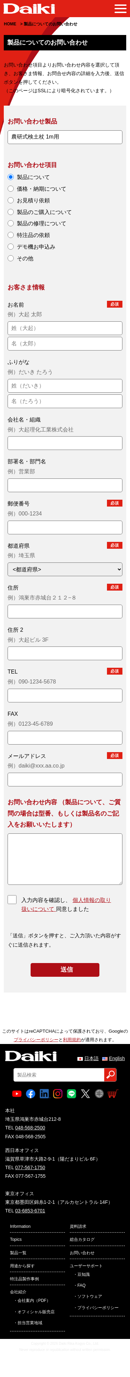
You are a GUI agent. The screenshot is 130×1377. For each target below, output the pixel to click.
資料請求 (78, 1226)
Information (20, 1226)
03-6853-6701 (30, 1210)
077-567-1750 (30, 1167)
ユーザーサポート (86, 1265)
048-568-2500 (30, 1127)
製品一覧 (18, 1252)
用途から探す (22, 1265)
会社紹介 (18, 1292)
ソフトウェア (89, 1296)
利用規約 (72, 1039)
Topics (16, 1239)
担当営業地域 (30, 1322)
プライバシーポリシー (36, 1039)
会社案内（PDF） (34, 1300)
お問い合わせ (82, 1252)
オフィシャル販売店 (36, 1311)
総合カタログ (82, 1239)
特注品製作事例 (24, 1279)
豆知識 (83, 1274)
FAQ (81, 1285)
